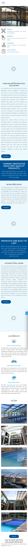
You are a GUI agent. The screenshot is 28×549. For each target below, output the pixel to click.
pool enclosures (17, 88)
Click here (9, 52)
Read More (6, 156)
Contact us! (9, 545)
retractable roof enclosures (13, 384)
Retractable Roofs (8, 187)
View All (14, 536)
